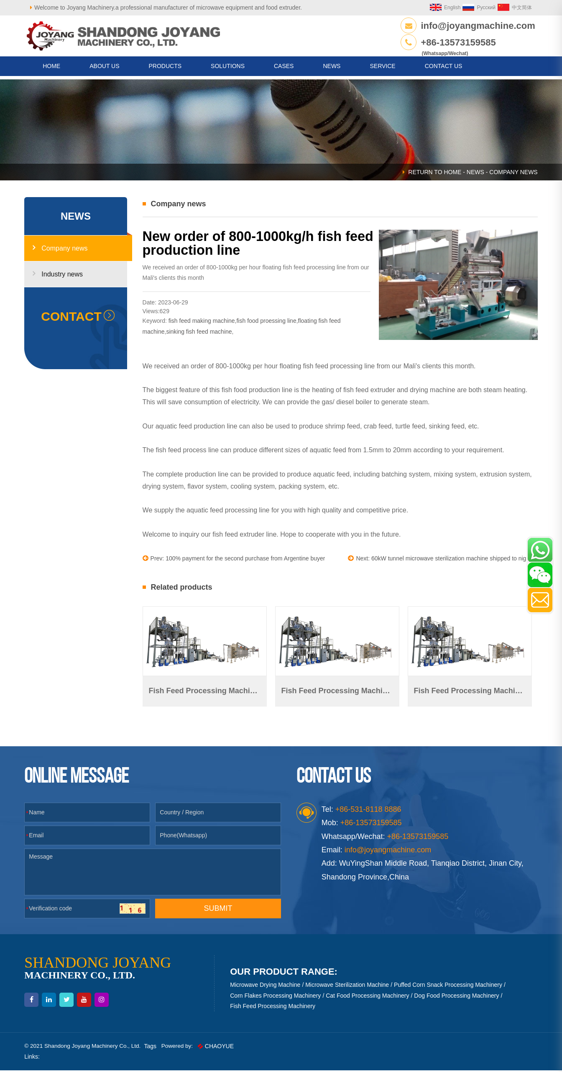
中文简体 (511, 7)
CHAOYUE (225, 1047)
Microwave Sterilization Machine (348, 986)
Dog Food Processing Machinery (457, 996)
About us (104, 69)
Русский (475, 7)
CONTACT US (443, 69)
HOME (51, 69)
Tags (158, 1047)
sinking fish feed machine (201, 335)
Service (382, 69)
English (441, 7)
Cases (284, 69)
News (331, 69)
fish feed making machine (204, 325)
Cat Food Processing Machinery (368, 996)
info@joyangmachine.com (477, 25)
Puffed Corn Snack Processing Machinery (449, 986)
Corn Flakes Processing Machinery (276, 996)
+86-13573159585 (457, 42)
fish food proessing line (268, 325)
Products (165, 69)
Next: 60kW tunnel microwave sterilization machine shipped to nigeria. (439, 562)
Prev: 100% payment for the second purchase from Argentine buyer (235, 562)
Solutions (228, 69)
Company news (63, 253)
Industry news (61, 279)
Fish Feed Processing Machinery (273, 1007)
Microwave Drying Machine (266, 986)
